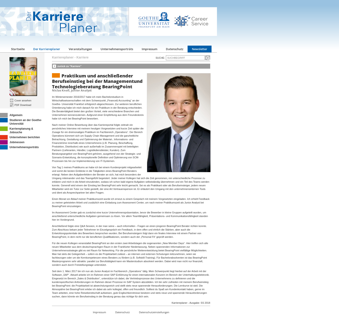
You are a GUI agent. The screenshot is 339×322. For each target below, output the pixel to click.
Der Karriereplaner (46, 49)
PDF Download (20, 105)
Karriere (82, 57)
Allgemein (11, 115)
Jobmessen (12, 142)
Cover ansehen (20, 100)
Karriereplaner (63, 57)
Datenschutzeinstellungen (154, 312)
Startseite (18, 49)
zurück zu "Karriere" (69, 66)
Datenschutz (174, 49)
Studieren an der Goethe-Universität (21, 121)
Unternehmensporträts (117, 49)
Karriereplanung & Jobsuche (16, 130)
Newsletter (199, 49)
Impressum (149, 49)
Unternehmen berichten (20, 137)
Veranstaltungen (80, 49)
